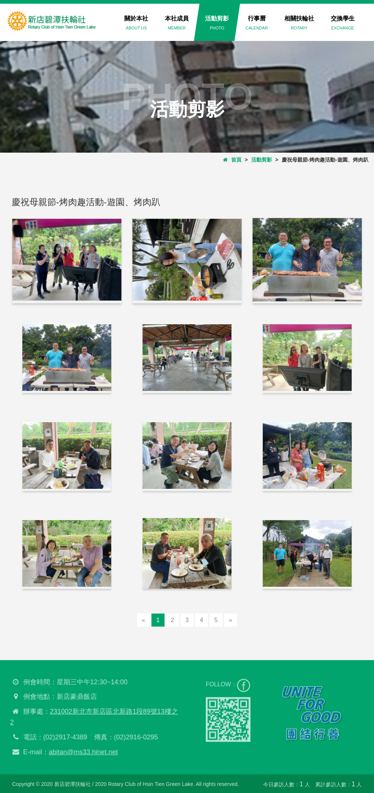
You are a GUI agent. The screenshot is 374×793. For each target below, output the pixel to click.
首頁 (232, 160)
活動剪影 (217, 22)
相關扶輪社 (299, 22)
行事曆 (257, 22)
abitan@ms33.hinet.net (81, 752)
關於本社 (136, 22)
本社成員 (177, 22)
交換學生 (343, 22)
